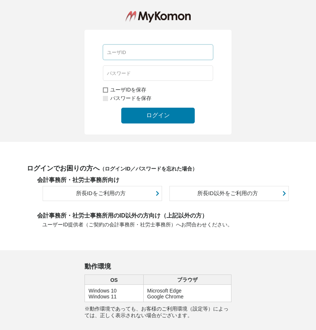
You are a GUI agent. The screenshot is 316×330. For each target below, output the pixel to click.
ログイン (158, 115)
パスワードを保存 (127, 98)
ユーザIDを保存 (124, 90)
